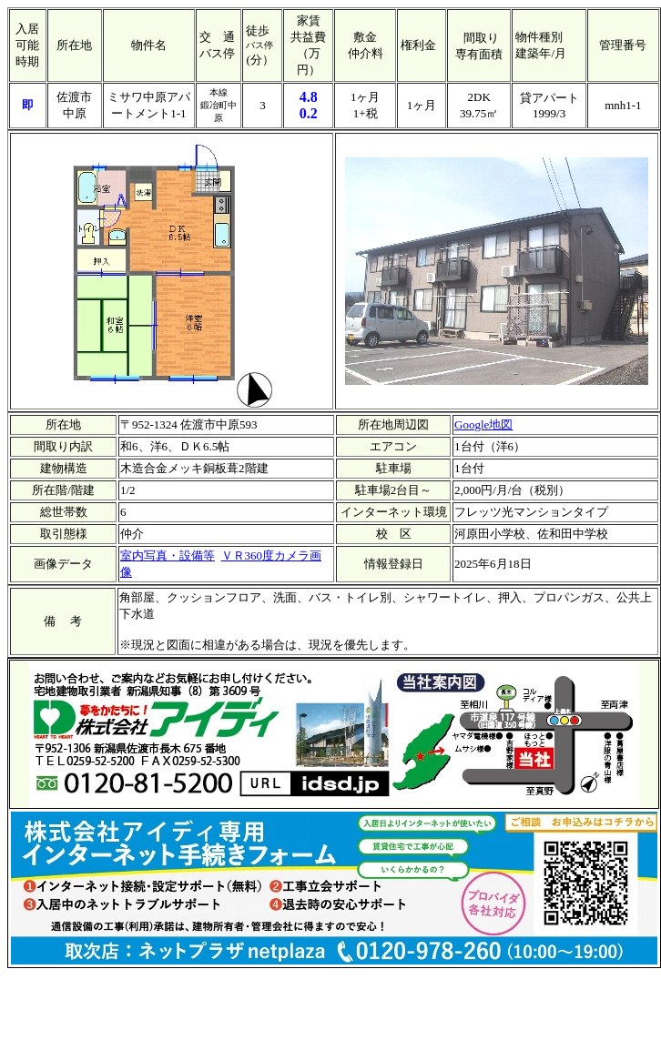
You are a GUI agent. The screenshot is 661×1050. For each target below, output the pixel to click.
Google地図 (483, 424)
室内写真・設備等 (167, 555)
